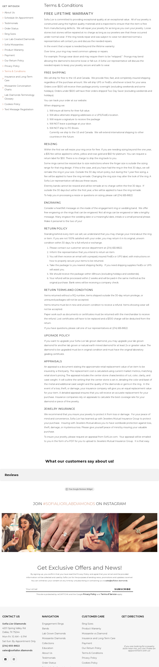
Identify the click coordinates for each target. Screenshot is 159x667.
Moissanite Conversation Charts (18, 87)
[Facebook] (5, 659)
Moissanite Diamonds (54, 638)
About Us (10, 12)
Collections (48, 643)
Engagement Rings (53, 623)
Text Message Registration (19, 109)
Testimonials (11, 23)
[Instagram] (14, 659)
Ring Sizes (10, 34)
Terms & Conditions (15, 71)
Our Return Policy (14, 60)
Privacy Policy (12, 66)
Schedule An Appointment (19, 17)
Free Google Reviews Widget (79, 489)
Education (47, 648)
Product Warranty (14, 50)
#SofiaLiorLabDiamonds (69, 503)
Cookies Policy (12, 104)
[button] (2, 484)
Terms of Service (109, 594)
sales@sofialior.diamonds (116, 580)
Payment (10, 55)
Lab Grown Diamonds (54, 633)
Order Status (11, 28)
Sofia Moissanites (14, 44)
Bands (45, 628)
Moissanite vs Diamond (94, 633)
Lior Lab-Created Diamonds (19, 39)
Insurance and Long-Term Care (18, 78)
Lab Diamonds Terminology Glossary (19, 97)
